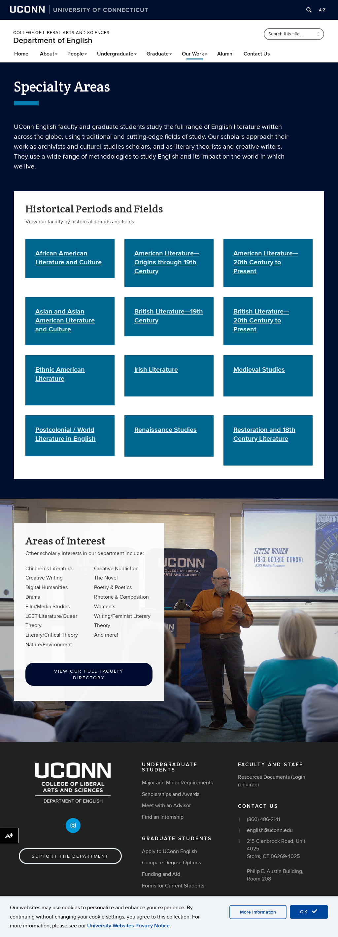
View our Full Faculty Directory (88, 674)
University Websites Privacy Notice (128, 925)
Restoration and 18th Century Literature (264, 434)
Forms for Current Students (173, 885)
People (77, 54)
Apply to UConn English (169, 851)
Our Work (194, 54)
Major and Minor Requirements (177, 782)
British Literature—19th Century (168, 315)
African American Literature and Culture (68, 257)
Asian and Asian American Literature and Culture (65, 320)
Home (21, 54)
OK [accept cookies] (309, 912)
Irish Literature (156, 369)
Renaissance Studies (165, 429)
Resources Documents (264, 777)
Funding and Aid (161, 874)
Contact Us (257, 54)
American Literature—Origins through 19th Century (166, 262)
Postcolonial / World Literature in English (65, 434)
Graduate (159, 54)
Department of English (52, 40)
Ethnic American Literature (60, 373)
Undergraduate (117, 54)
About (48, 54)
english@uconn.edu (270, 830)
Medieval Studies (259, 369)
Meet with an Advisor (166, 805)
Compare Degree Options (171, 862)
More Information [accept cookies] (258, 912)
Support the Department (70, 856)
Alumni (225, 54)
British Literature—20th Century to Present (261, 320)
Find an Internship (163, 817)
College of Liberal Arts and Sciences (61, 32)
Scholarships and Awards (170, 794)
